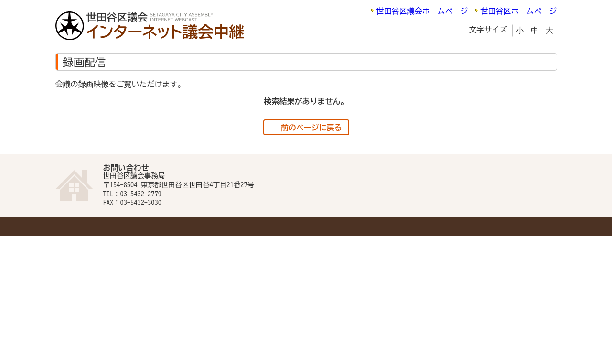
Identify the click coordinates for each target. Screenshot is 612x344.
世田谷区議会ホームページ (422, 11)
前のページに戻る (311, 127)
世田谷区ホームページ (519, 11)
